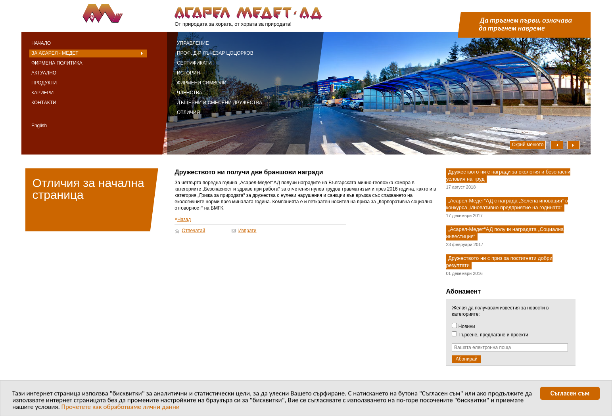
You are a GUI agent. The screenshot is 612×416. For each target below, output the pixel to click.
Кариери (42, 92)
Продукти (44, 83)
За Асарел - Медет (55, 53)
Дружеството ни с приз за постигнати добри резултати (499, 261)
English (39, 125)
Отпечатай (193, 230)
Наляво (557, 145)
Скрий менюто (528, 144)
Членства (189, 92)
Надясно (573, 145)
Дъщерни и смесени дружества (219, 102)
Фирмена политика (56, 63)
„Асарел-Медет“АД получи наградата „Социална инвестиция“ (505, 233)
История (188, 73)
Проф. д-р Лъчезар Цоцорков (215, 53)
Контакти (43, 102)
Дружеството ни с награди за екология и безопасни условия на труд (508, 175)
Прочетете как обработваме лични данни (120, 408)
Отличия (188, 112)
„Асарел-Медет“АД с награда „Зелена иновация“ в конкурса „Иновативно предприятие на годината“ (507, 204)
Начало (41, 43)
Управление (193, 43)
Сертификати (194, 63)
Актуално (43, 73)
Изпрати (247, 230)
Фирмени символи (201, 83)
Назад (183, 219)
